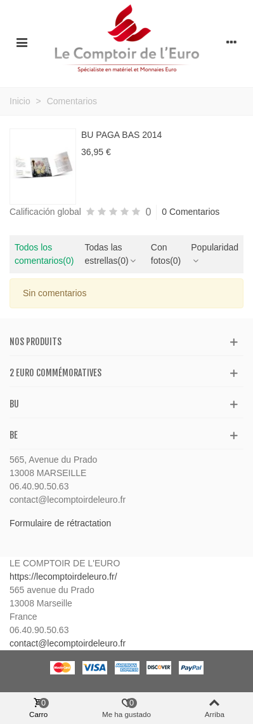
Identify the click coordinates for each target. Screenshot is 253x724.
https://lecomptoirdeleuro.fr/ (63, 576)
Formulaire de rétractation (60, 523)
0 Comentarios (190, 212)
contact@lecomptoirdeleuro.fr (68, 643)
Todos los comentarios (44, 254)
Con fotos (166, 254)
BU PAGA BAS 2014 (121, 135)
